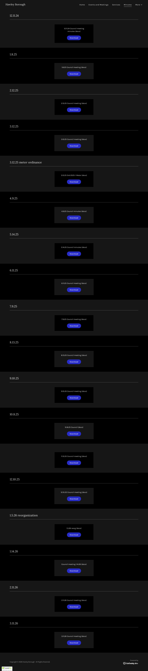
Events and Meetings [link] (98, 5)
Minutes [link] (128, 5)
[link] (15, 5)
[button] (138, 4)
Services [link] (116, 5)
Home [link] (82, 5)
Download (74, 38)
